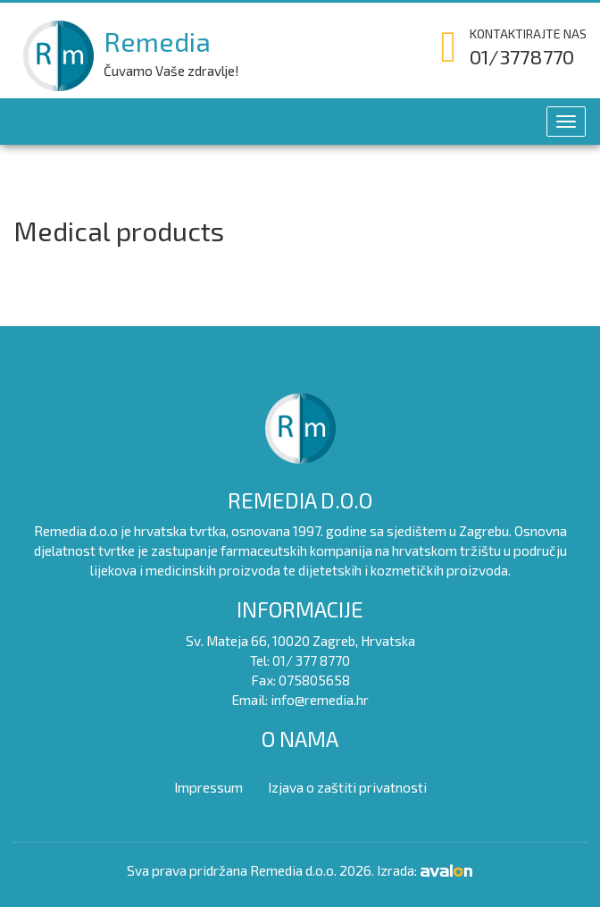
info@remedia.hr (320, 700)
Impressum (208, 787)
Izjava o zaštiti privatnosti (347, 787)
